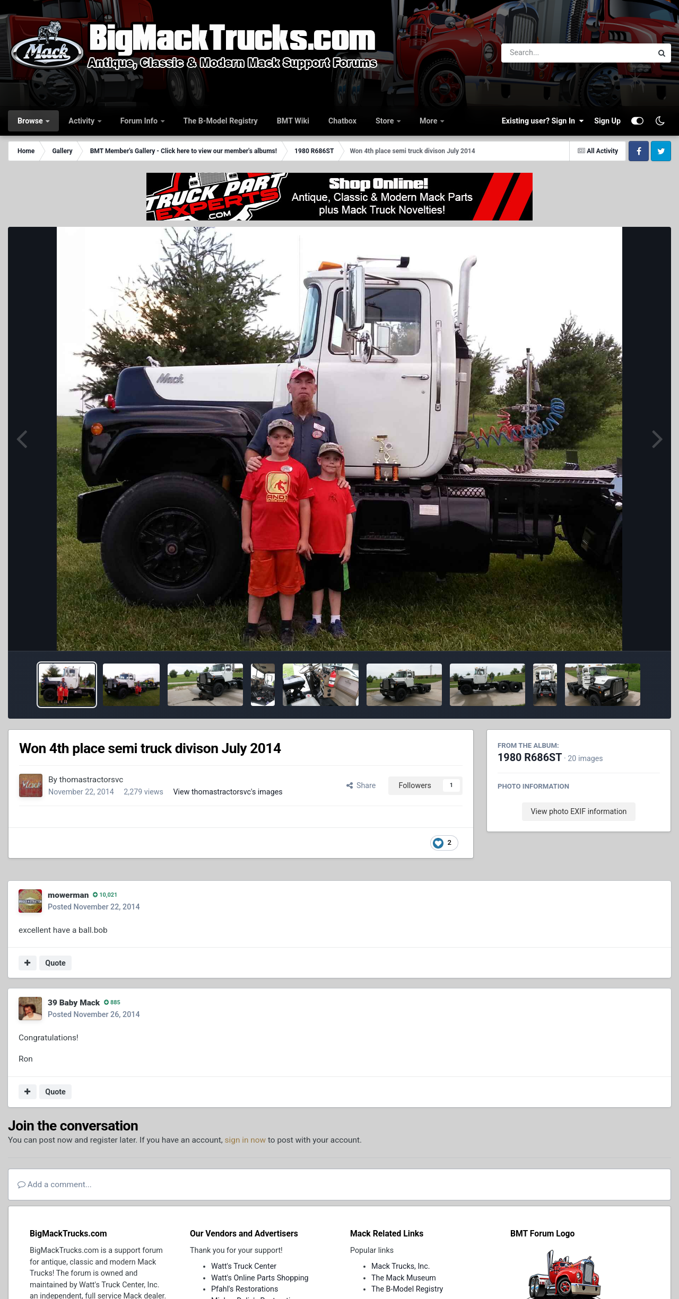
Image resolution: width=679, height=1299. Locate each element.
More (429, 121)
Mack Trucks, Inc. (400, 1266)
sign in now (245, 1140)
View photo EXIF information (578, 811)
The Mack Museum (403, 1278)
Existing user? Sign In (543, 121)
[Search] (547, 53)
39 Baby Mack (74, 1003)
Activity (82, 121)
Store (386, 121)
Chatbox (342, 121)
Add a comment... (55, 1184)
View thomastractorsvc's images (227, 792)
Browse (31, 121)
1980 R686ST (530, 758)
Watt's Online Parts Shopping (260, 1278)
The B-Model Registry (221, 121)
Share (361, 785)
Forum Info (140, 121)
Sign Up (607, 121)
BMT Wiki (293, 121)
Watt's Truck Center (243, 1266)
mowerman (68, 895)
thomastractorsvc (91, 779)
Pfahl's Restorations (244, 1289)
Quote (55, 963)
